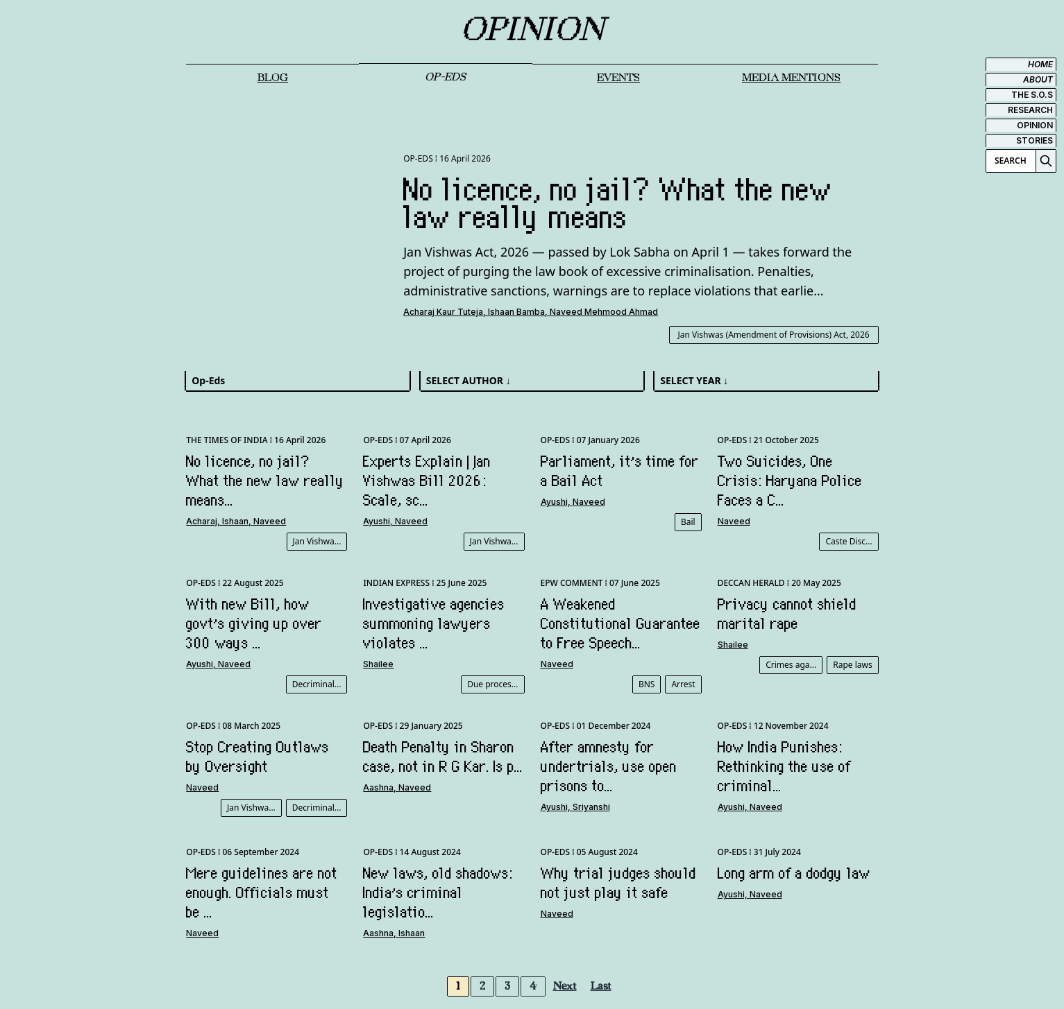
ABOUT (1038, 79)
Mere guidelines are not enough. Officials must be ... (261, 892)
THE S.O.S (1032, 94)
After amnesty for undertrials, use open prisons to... (609, 766)
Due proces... (492, 684)
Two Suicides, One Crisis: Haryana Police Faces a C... (790, 480)
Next (565, 986)
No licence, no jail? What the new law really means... (265, 480)
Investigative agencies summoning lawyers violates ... (434, 623)
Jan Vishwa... (317, 541)
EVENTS (618, 78)
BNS (647, 684)
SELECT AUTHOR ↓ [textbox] (468, 380)
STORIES (1034, 140)
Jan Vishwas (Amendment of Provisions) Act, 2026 (774, 334)
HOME (1040, 64)
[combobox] (297, 380)
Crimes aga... (791, 665)
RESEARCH (1030, 110)
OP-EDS (445, 77)
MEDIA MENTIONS (791, 78)
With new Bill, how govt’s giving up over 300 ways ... (254, 623)
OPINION (1035, 125)
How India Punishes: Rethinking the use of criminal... (784, 766)
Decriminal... (316, 684)
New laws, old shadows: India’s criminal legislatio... (438, 892)
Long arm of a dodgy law (794, 873)
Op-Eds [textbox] (208, 380)
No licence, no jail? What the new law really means (618, 203)
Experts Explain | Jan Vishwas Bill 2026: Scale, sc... (427, 480)
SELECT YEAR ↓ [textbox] (694, 380)
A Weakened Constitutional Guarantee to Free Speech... (620, 623)
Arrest (683, 684)
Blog (272, 78)
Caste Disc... (848, 541)
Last (601, 986)
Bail (688, 522)
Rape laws (852, 665)
